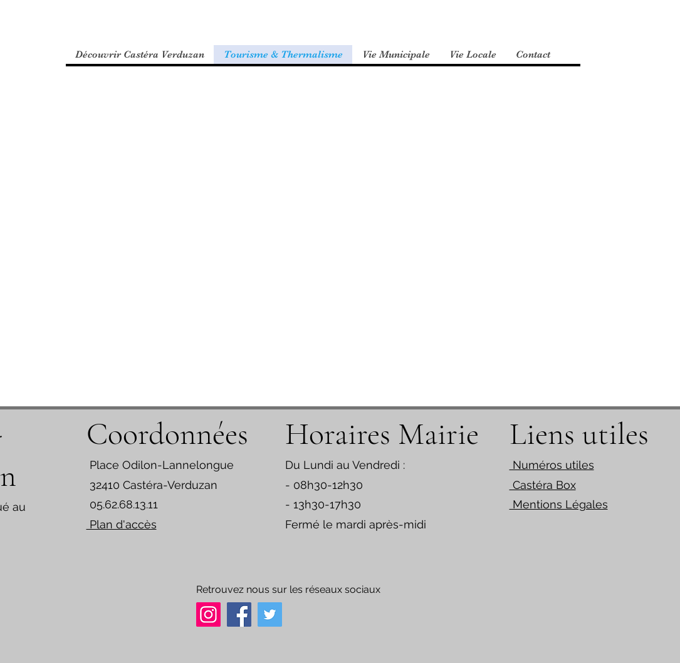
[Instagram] (208, 614)
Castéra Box (543, 484)
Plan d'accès (121, 524)
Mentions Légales (559, 504)
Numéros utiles (552, 464)
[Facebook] (239, 614)
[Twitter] (270, 614)
